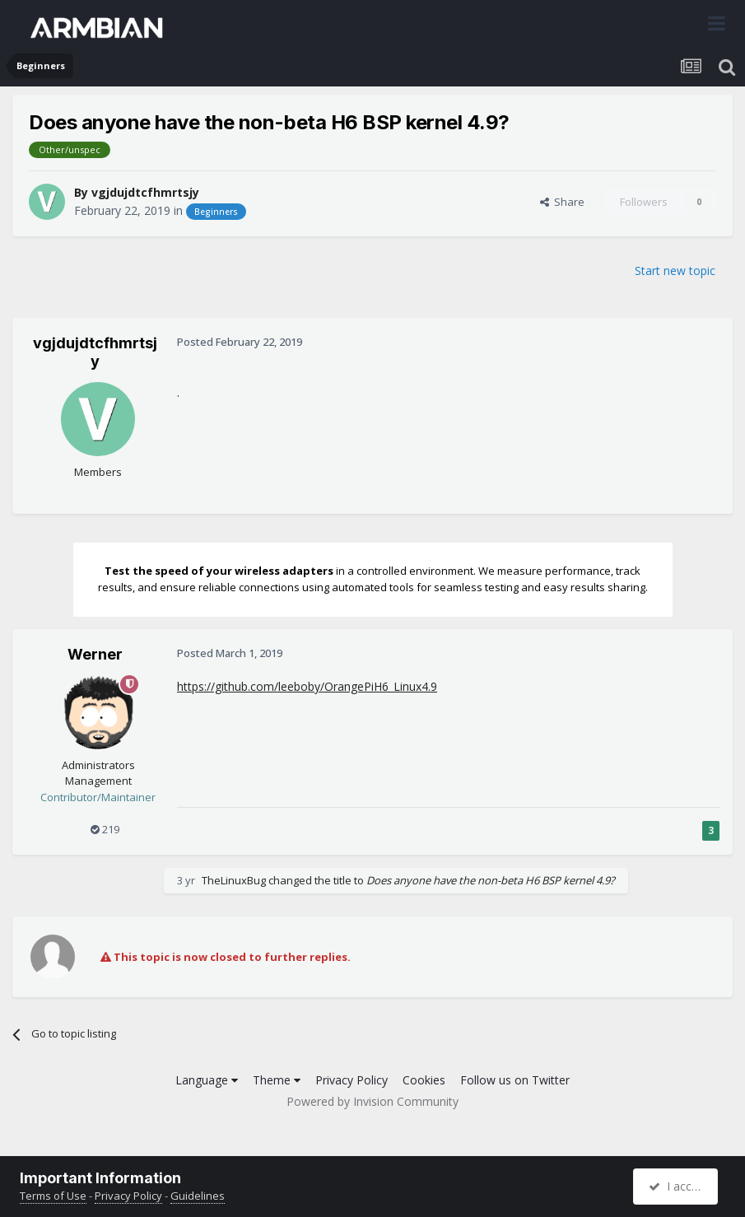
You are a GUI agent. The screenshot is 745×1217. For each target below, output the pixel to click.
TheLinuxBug (234, 880)
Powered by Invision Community (372, 1101)
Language (206, 1080)
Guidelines (197, 1195)
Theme (276, 1080)
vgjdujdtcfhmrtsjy (145, 192)
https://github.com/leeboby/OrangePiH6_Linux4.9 (307, 686)
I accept (678, 1186)
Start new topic (675, 270)
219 (105, 829)
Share (562, 201)
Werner (95, 654)
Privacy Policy (351, 1080)
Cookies (424, 1080)
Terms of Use (53, 1195)
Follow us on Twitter (515, 1080)
